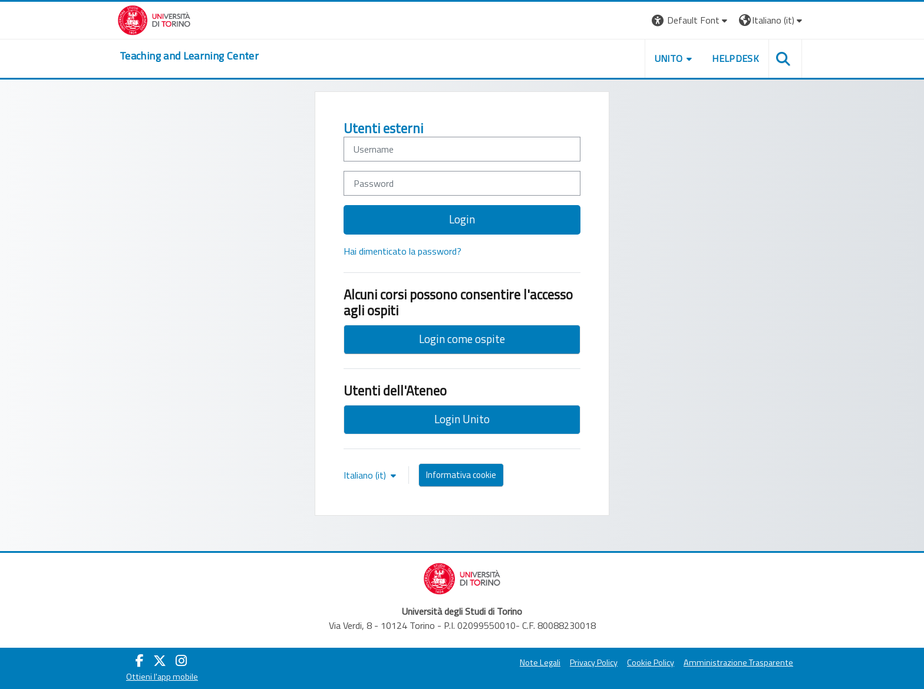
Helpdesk (735, 58)
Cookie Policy (650, 662)
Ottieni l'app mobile (162, 676)
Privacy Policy (594, 662)
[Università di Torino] (154, 19)
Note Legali (540, 662)
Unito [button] (669, 58)
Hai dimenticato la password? (402, 251)
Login (462, 219)
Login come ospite (462, 338)
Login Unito (462, 418)
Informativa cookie (461, 475)
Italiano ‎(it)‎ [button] (366, 475)
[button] (691, 20)
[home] (189, 56)
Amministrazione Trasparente (738, 662)
